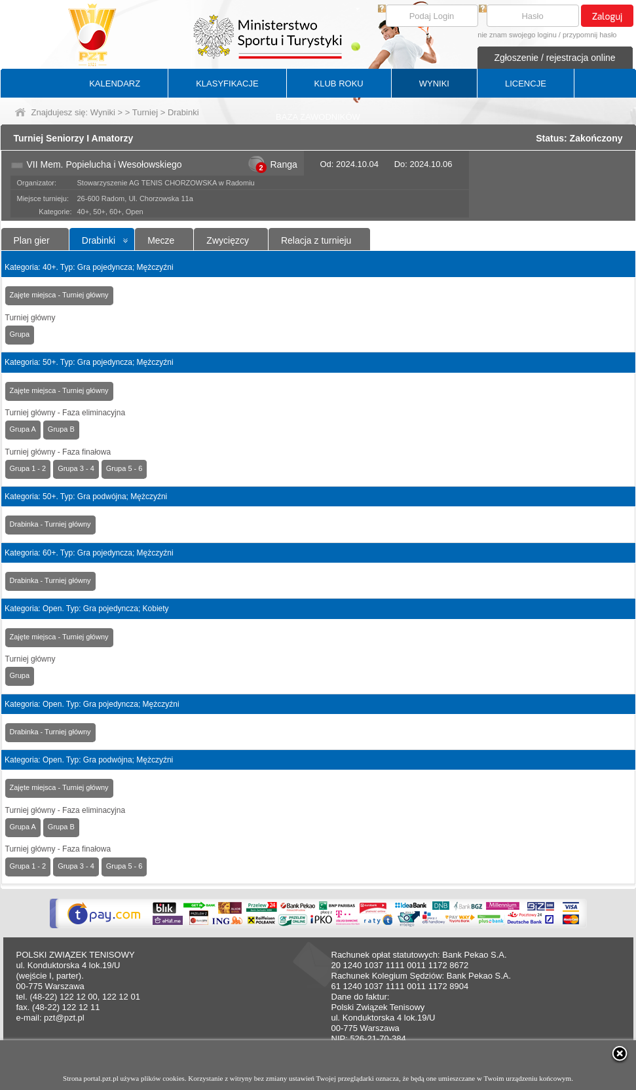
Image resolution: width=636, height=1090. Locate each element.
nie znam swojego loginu (516, 35)
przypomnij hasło (590, 35)
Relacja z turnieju (316, 240)
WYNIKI (434, 83)
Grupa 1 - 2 (28, 468)
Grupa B (61, 429)
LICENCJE (525, 83)
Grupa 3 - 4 (76, 468)
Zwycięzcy (227, 240)
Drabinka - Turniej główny (50, 524)
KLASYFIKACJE (227, 83)
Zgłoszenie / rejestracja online (554, 57)
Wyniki (102, 112)
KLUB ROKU (339, 83)
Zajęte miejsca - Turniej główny (59, 295)
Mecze (160, 240)
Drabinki (98, 240)
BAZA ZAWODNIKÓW (318, 117)
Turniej (145, 112)
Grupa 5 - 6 (124, 468)
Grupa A (23, 429)
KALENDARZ (114, 83)
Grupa (20, 334)
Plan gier (32, 240)
